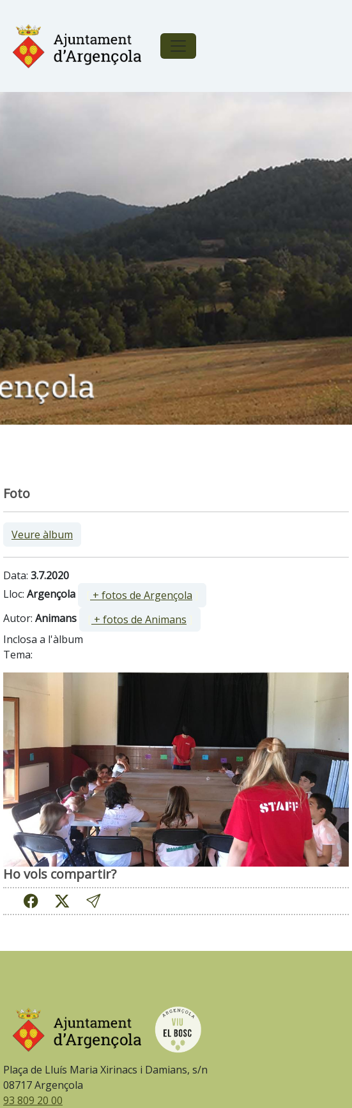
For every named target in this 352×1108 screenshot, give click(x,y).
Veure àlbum (42, 534)
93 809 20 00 (33, 1100)
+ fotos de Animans (139, 619)
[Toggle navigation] (178, 46)
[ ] (142, 595)
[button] (93, 901)
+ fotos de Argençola (141, 595)
